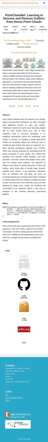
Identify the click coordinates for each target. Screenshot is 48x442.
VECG (7, 400)
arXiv (36, 106)
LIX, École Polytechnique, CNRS (18, 40)
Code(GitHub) (24, 297)
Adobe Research (31, 44)
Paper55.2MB (24, 274)
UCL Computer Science (14, 398)
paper (12, 106)
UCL (6, 395)
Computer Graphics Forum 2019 (24, 53)
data (28, 106)
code (20, 106)
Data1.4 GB (24, 319)
